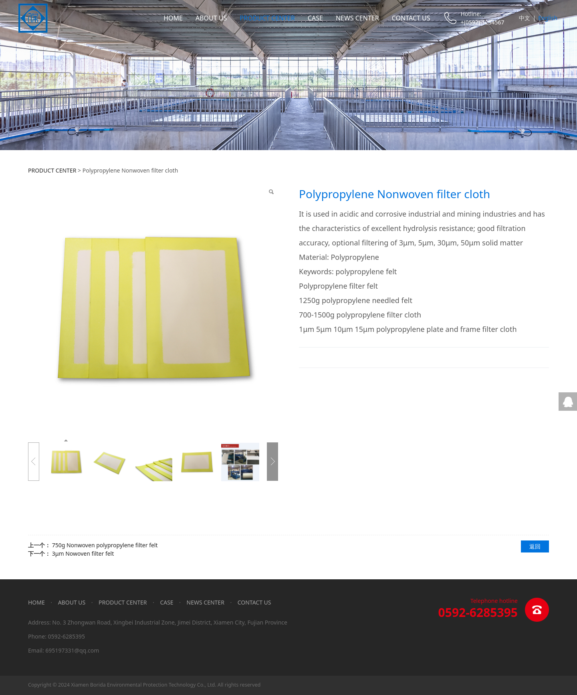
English (547, 18)
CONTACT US (411, 18)
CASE (315, 18)
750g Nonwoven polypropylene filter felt (105, 545)
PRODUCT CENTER (267, 18)
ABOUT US (211, 18)
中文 (524, 18)
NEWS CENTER (357, 18)
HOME (173, 18)
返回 (535, 546)
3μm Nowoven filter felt (83, 553)
